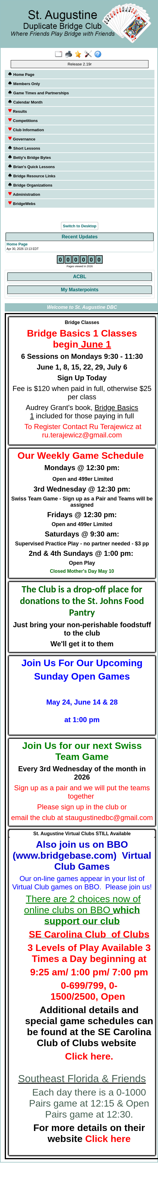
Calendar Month (25, 101)
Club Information (26, 129)
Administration (24, 194)
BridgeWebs (21, 203)
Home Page (21, 74)
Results (17, 111)
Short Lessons (24, 148)
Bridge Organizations (30, 184)
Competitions (23, 120)
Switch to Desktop (79, 226)
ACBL (79, 276)
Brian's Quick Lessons (31, 166)
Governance (21, 138)
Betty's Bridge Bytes (29, 157)
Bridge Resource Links (31, 175)
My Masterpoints (79, 289)
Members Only (24, 83)
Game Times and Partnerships (38, 92)
